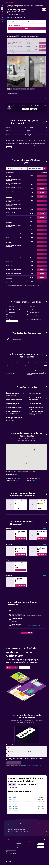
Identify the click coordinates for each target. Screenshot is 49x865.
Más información (11, 283)
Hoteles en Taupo (11, 801)
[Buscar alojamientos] (2, 8)
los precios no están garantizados (37, 823)
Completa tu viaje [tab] (13, 787)
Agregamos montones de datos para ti (27, 829)
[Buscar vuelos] (2, 6)
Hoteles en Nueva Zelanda (28, 5)
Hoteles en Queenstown (13, 799)
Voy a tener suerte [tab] (32, 784)
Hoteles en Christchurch (11, 6)
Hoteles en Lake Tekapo (13, 810)
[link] (20, 538)
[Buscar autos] (2, 11)
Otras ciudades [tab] (12, 784)
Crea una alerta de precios (33, 625)
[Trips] (2, 17)
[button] (2, 2)
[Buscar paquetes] (2, 14)
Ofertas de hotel (10, 5)
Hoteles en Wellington (12, 806)
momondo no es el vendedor (27, 827)
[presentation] (33, 108)
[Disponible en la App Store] (33, 109)
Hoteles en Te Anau (12, 797)
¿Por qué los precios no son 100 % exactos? (27, 831)
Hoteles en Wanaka (12, 795)
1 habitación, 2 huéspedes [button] (14, 25)
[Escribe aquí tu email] (28, 755)
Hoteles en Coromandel (13, 808)
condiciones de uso (26, 765)
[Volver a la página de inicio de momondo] (9, 2)
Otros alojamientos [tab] (22, 784)
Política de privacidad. (37, 765)
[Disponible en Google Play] (25, 109)
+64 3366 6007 (10, 15)
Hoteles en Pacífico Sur (18, 5)
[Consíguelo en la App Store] (40, 847)
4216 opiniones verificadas (19, 17)
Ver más (44, 528)
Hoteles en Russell (12, 804)
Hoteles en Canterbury (39, 5)
